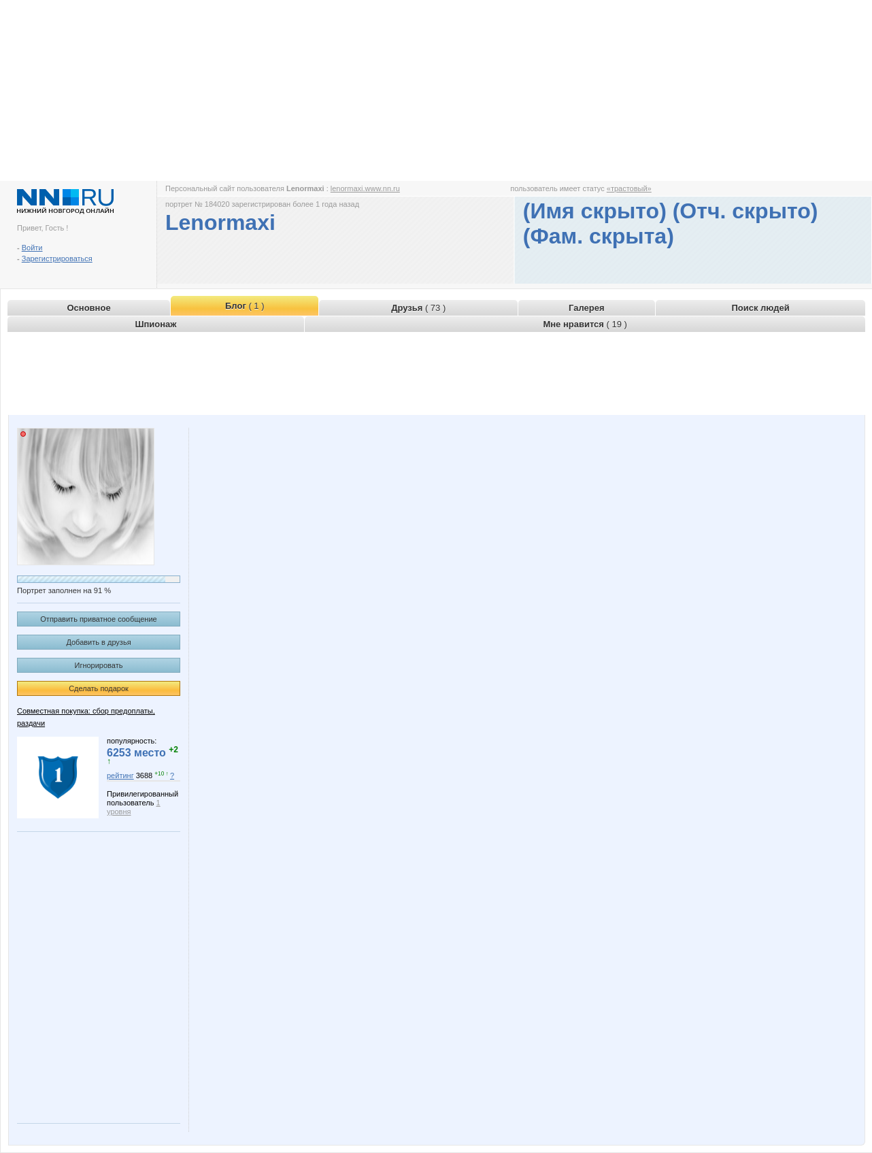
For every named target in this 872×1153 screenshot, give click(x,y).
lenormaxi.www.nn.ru (365, 188)
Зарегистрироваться (57, 258)
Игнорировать (99, 665)
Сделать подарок (99, 688)
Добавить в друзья (98, 642)
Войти (32, 248)
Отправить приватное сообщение (98, 619)
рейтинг (120, 775)
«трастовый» (629, 188)
